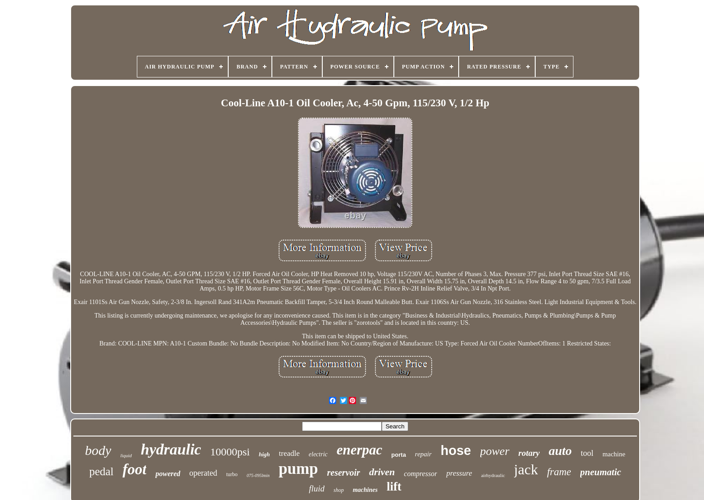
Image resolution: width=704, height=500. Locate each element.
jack (526, 469)
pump (298, 468)
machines (365, 489)
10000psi (230, 452)
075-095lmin (258, 475)
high (264, 454)
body (98, 450)
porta (398, 454)
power (495, 451)
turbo (232, 474)
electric (318, 454)
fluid (317, 488)
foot (134, 469)
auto (560, 451)
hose (456, 450)
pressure (459, 473)
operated (203, 472)
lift (394, 486)
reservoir (343, 472)
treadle (289, 453)
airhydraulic (493, 475)
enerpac (360, 450)
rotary (529, 453)
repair (423, 454)
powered (167, 473)
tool (587, 453)
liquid (126, 455)
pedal (101, 471)
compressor (420, 473)
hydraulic (171, 449)
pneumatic (600, 472)
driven (382, 471)
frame (559, 471)
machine (613, 454)
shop (339, 490)
